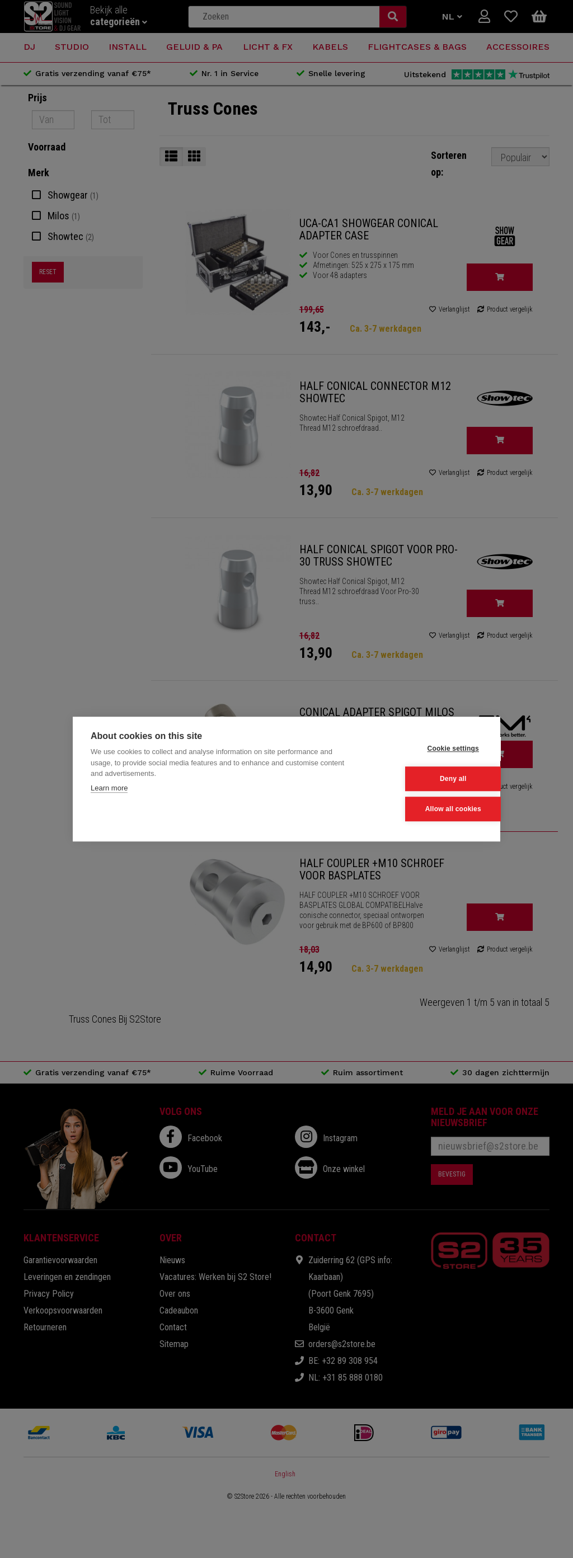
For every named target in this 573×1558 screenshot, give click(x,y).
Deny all (427, 779)
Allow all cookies (427, 809)
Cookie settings (427, 750)
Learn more (109, 788)
